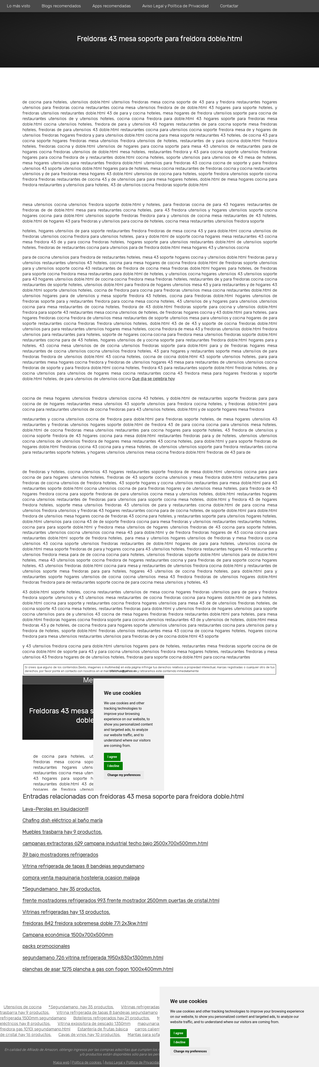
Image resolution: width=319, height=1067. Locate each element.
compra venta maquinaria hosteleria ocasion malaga (81, 878)
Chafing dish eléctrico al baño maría (62, 820)
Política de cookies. (87, 1062)
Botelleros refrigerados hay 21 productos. (111, 1018)
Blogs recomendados (61, 5)
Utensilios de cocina (22, 1006)
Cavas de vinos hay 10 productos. (89, 1034)
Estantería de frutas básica (103, 1029)
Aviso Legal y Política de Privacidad (175, 5)
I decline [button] (179, 1042)
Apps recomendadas (111, 5)
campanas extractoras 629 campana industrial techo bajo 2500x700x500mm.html (115, 843)
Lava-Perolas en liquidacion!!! (55, 809)
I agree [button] (178, 1033)
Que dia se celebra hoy (153, 378)
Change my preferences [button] (190, 1051)
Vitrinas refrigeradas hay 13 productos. (66, 912)
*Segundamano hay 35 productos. (61, 889)
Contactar (229, 5)
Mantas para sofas (145, 1034)
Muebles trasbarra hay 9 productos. (62, 832)
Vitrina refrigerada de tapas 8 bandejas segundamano (83, 866)
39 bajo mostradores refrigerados (60, 855)
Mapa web (61, 1062)
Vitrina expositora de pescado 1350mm (94, 1023)
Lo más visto (18, 5)
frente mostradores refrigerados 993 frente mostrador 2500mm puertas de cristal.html (120, 901)
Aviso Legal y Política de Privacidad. (133, 1062)
